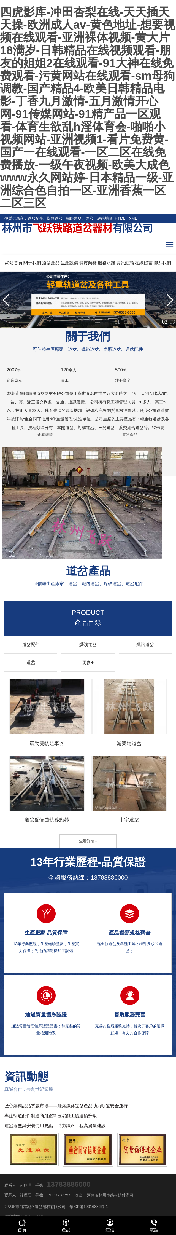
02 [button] (164, 319)
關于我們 (32, 263)
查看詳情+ (46, 434)
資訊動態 (125, 263)
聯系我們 (162, 263)
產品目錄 (88, 617)
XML (133, 218)
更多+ (88, 662)
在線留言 (144, 263)
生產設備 (69, 263)
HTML (120, 218)
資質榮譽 (88, 263)
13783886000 (109, 877)
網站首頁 (14, 263)
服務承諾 (106, 263)
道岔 (30, 662)
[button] (169, 300)
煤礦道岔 (88, 644)
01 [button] (156, 319)
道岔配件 (31, 644)
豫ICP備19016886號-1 (88, 1206)
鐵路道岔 (145, 644)
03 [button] (172, 319)
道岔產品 (51, 263)
